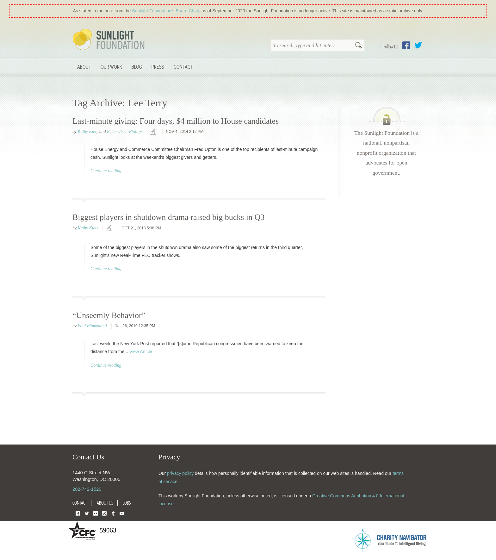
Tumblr (113, 513)
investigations (154, 132)
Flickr (95, 513)
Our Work (111, 66)
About (84, 66)
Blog (137, 66)
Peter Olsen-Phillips (124, 131)
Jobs (127, 502)
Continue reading (105, 170)
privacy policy (180, 473)
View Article (140, 351)
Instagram (104, 513)
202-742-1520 (86, 489)
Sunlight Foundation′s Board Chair (165, 10)
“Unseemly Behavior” (108, 315)
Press (158, 66)
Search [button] (358, 46)
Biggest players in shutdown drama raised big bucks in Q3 (168, 217)
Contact (183, 66)
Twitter (418, 45)
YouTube (122, 513)
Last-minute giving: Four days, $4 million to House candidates (175, 121)
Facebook (406, 45)
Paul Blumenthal (92, 325)
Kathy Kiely (88, 131)
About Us (105, 502)
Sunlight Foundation (109, 39)
